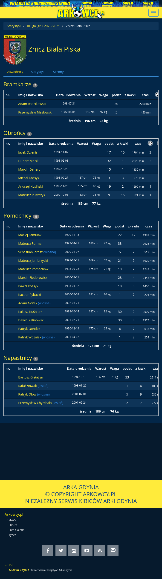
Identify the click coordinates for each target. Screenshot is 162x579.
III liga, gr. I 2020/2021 (43, 26)
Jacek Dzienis (28, 152)
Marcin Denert (29, 169)
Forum (13, 525)
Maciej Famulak (29, 235)
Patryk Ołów (27, 394)
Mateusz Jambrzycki (33, 260)
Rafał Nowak (28, 386)
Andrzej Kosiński (30, 186)
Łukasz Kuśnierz (30, 311)
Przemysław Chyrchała (35, 403)
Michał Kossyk (28, 178)
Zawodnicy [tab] (15, 72)
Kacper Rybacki (29, 294)
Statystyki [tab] (38, 72)
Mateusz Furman (30, 243)
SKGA (12, 520)
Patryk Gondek (29, 328)
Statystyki (14, 26)
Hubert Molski (28, 161)
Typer (12, 535)
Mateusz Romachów (33, 269)
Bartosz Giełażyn (30, 377)
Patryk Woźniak (30, 337)
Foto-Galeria (17, 530)
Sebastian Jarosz (30, 252)
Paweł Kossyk (28, 286)
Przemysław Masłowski (35, 112)
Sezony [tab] (58, 72)
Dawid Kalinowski (31, 320)
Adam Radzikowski (32, 104)
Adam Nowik (28, 303)
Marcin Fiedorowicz (32, 277)
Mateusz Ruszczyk (31, 195)
